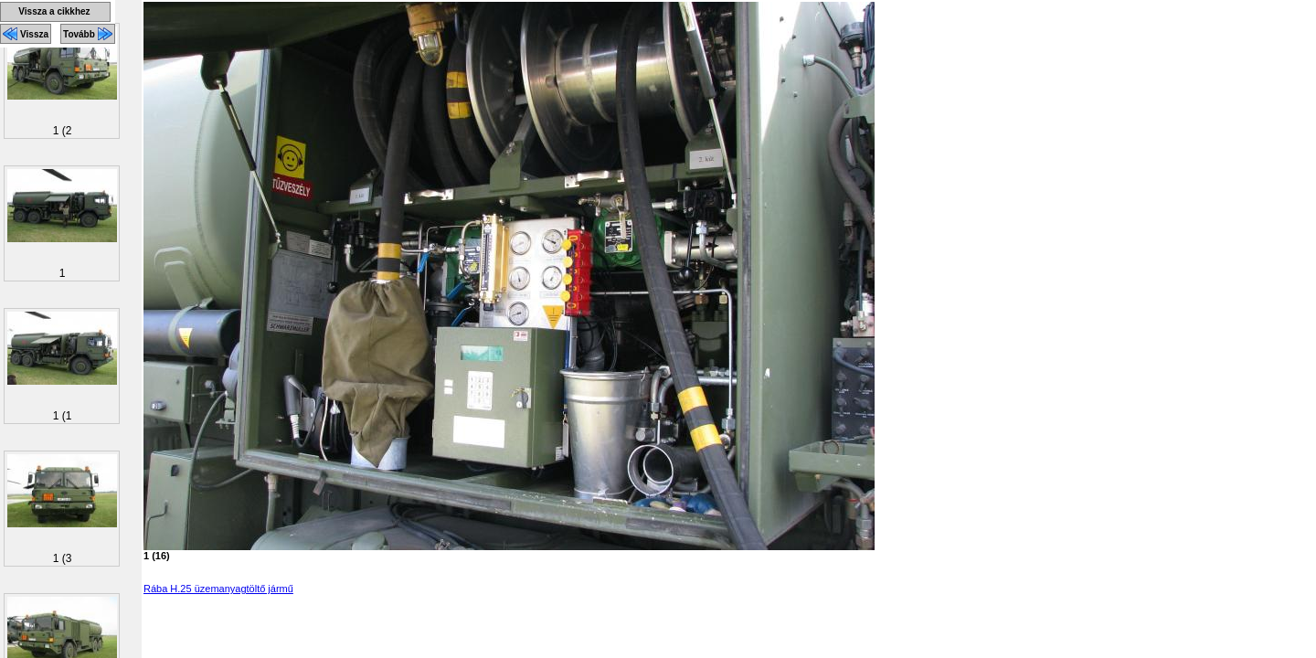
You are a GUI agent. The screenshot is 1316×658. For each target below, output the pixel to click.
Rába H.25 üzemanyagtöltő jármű (218, 588)
